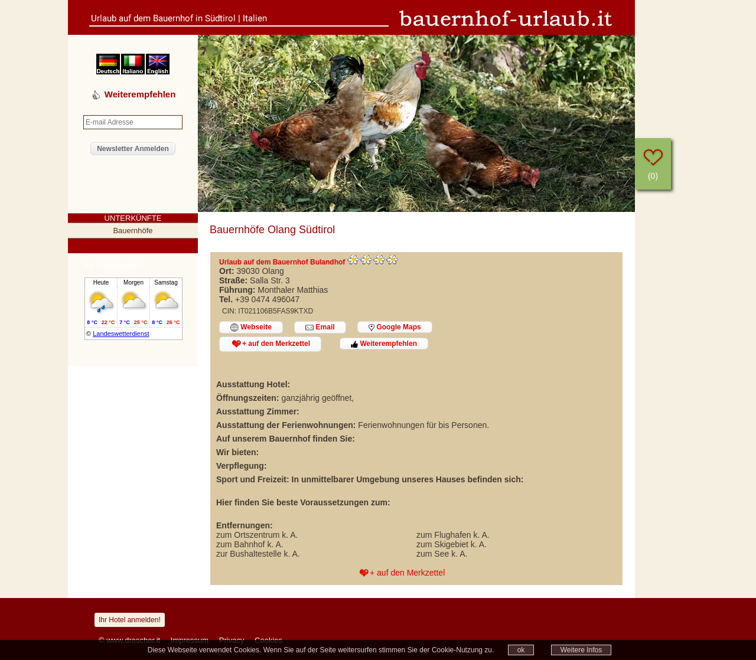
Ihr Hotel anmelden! (130, 620)
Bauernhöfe (132, 230)
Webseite (251, 327)
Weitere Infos (581, 650)
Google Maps (395, 327)
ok (521, 650)
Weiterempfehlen (384, 343)
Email (319, 327)
